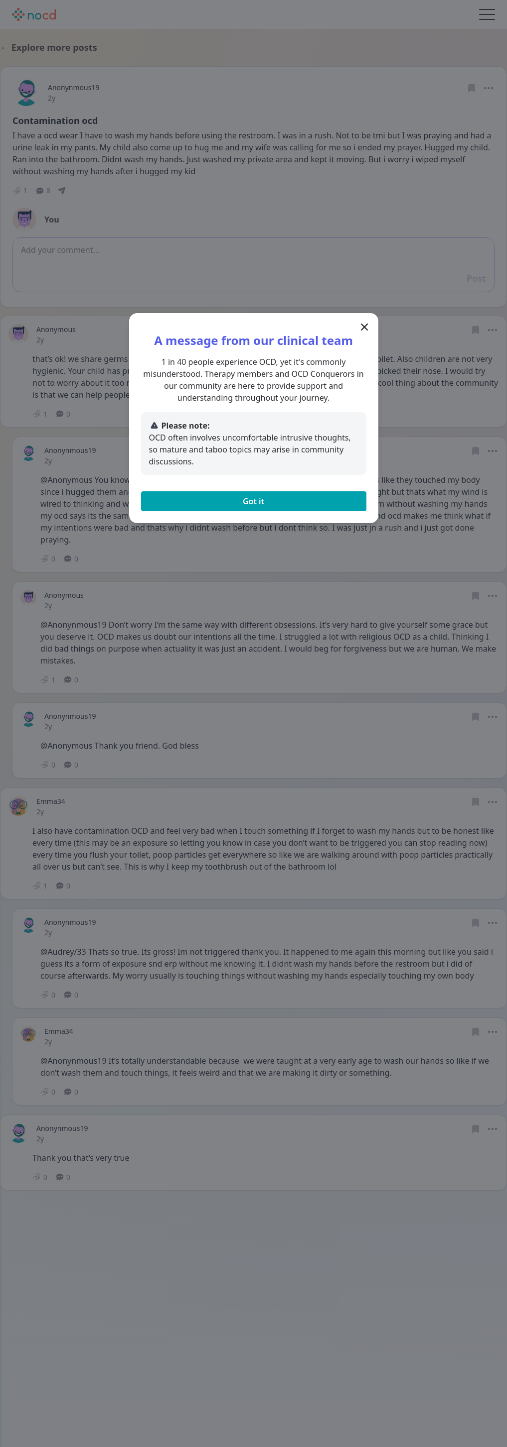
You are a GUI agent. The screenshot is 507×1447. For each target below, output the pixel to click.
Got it (253, 501)
